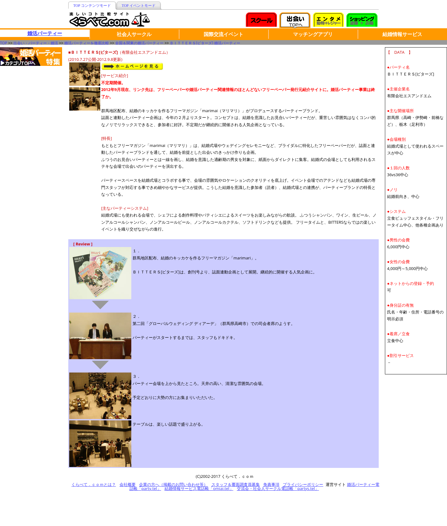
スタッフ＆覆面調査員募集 (235, 484)
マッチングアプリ (313, 34)
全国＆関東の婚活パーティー (139, 43)
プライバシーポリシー (303, 484)
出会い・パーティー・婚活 (35, 43)
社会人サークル (134, 34)
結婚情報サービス (402, 34)
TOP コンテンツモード (92, 5)
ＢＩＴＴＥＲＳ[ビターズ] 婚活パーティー (205, 43)
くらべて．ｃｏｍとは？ (93, 484)
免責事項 (271, 484)
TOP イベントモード (139, 5)
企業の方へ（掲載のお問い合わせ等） (173, 484)
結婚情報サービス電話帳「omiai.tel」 (199, 488)
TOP (3, 43)
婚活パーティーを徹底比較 (86, 43)
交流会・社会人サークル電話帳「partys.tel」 (278, 488)
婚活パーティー (44, 33)
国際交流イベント (223, 34)
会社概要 (128, 484)
